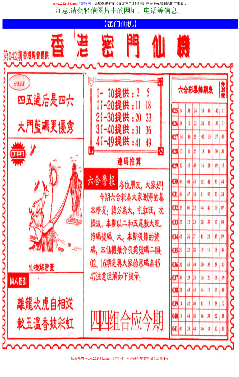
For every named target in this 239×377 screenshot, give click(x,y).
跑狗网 (86, 3)
